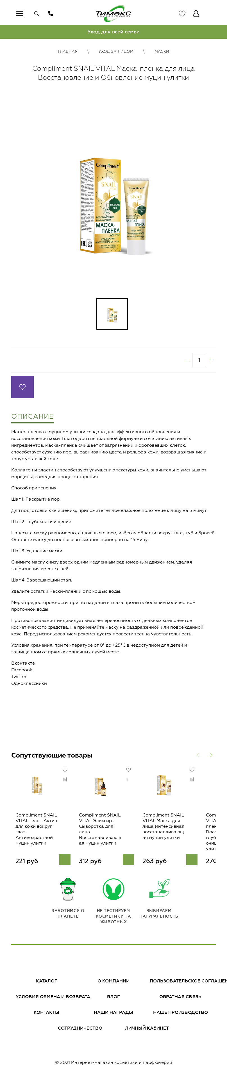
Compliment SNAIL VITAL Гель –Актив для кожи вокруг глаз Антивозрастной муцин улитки (35, 834)
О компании (113, 983)
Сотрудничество (80, 1030)
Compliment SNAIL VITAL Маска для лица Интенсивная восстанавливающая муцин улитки (176, 834)
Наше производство (180, 1014)
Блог (113, 998)
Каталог (46, 983)
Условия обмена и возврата (53, 998)
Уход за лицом (116, 51)
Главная (68, 51)
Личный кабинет (147, 1030)
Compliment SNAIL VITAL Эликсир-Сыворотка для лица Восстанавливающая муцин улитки (106, 834)
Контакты (46, 1014)
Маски (162, 51)
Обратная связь (180, 998)
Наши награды (113, 1014)
